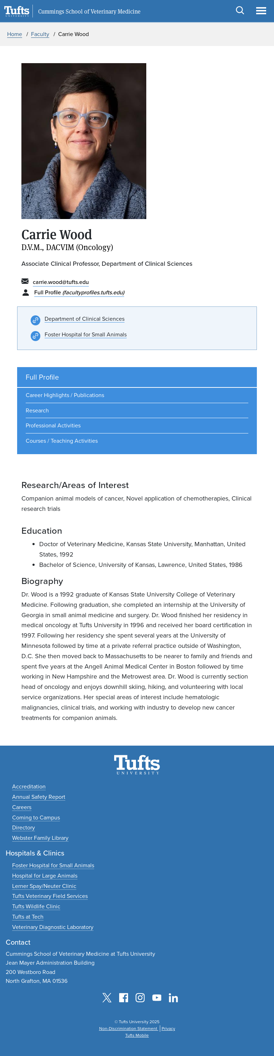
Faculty (40, 34)
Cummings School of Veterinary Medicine (89, 11)
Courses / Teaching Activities (62, 441)
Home (14, 34)
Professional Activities (53, 425)
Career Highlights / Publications (65, 395)
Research (37, 410)
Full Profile (79, 292)
